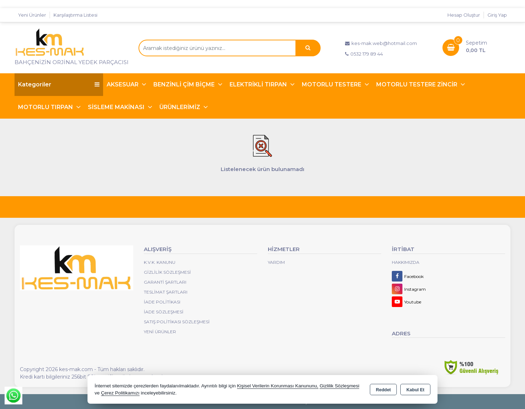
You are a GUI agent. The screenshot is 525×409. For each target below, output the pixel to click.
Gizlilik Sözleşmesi (167, 272)
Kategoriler (59, 84)
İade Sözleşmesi (164, 311)
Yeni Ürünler (160, 331)
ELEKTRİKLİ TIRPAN (259, 84)
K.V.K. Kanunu (159, 262)
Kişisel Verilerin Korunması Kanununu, (277, 385)
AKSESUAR (123, 84)
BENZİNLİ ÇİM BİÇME (184, 84)
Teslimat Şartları (165, 292)
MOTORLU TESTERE (332, 84)
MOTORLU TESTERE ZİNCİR (417, 84)
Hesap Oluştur (463, 15)
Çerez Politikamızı (120, 393)
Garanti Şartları (165, 282)
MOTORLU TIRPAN (46, 107)
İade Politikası (162, 302)
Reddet (383, 389)
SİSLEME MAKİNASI (117, 107)
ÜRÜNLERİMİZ (180, 107)
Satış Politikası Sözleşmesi (177, 321)
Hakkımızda (405, 262)
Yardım (276, 262)
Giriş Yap (497, 15)
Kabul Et (415, 389)
